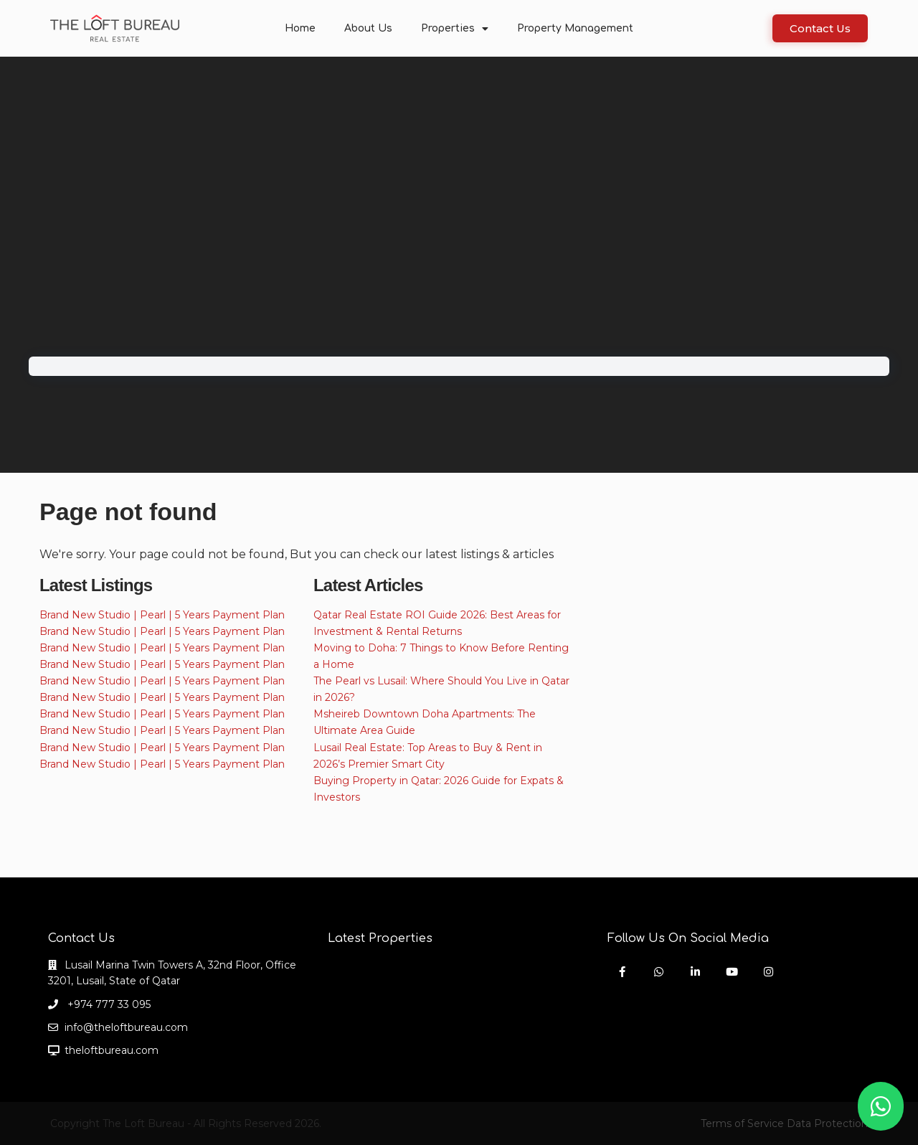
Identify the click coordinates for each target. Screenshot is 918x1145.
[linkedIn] (695, 971)
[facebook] (622, 971)
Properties (454, 28)
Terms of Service (742, 1123)
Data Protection (827, 1123)
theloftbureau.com (111, 1050)
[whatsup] (658, 971)
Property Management (575, 28)
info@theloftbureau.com (126, 1027)
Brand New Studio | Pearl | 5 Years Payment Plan (162, 614)
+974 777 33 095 (108, 1004)
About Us (368, 28)
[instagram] (768, 971)
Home (300, 28)
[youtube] (732, 971)
